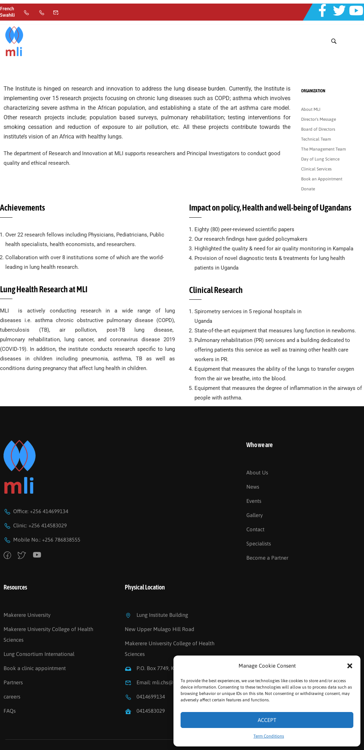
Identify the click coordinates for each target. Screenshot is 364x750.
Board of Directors (318, 106)
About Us (257, 450)
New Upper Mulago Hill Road (159, 607)
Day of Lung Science (320, 136)
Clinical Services (316, 146)
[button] (349, 665)
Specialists (258, 521)
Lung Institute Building (156, 592)
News (252, 464)
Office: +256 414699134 (36, 489)
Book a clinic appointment (35, 646)
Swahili (7, 15)
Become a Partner (267, 535)
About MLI (310, 87)
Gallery (254, 492)
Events (253, 478)
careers (12, 674)
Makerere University (27, 592)
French (7, 8)
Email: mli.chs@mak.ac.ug (161, 660)
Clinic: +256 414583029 (35, 503)
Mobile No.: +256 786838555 (42, 517)
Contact (255, 507)
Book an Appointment (321, 156)
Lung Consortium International (39, 632)
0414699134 (145, 674)
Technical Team (316, 116)
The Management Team (323, 126)
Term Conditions (268, 736)
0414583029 (145, 688)
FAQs (10, 688)
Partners (13, 660)
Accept (267, 720)
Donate (308, 166)
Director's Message (318, 96)
